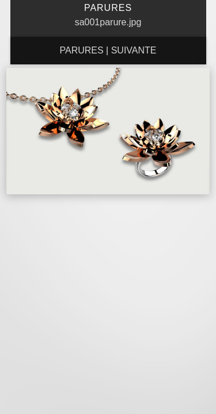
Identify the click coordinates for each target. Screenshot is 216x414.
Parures (81, 50)
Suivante (134, 50)
